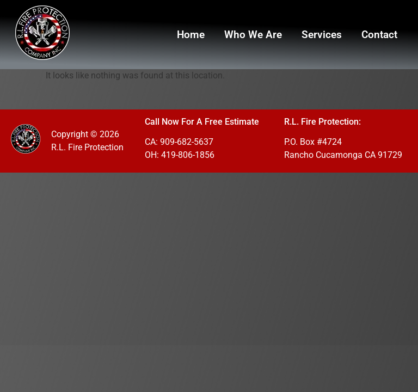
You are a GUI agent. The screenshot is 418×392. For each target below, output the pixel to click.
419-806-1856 (187, 155)
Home (191, 34)
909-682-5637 (186, 142)
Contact (379, 34)
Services (322, 34)
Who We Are (253, 34)
